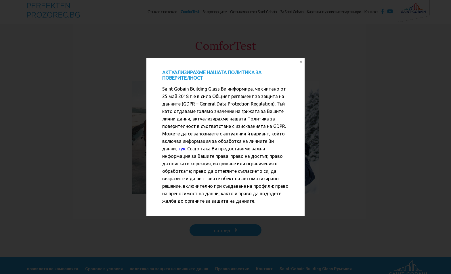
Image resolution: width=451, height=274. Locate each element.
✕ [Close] (301, 62)
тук (181, 148)
